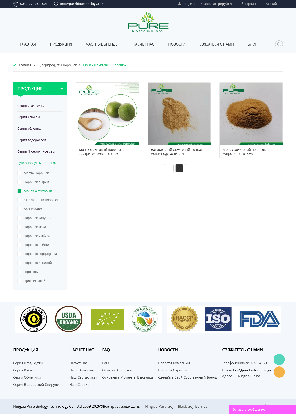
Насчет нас (143, 44)
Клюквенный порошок (41, 200)
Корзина (251, 4)
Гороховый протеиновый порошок (42, 272)
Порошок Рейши (36, 245)
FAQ (105, 363)
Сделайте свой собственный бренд (187, 377)
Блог (252, 44)
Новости (177, 44)
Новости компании (174, 363)
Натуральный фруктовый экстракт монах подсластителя (177, 152)
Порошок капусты (37, 218)
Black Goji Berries (192, 406)
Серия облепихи (30, 128)
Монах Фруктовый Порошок (104, 65)
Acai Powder (33, 209)
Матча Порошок (36, 173)
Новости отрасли (172, 370)
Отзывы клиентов (117, 370)
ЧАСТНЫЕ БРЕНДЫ (102, 44)
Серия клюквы (28, 117)
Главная (28, 44)
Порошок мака (35, 227)
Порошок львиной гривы (38, 264)
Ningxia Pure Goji (159, 406)
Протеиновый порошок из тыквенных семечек (39, 281)
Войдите (189, 4)
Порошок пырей (36, 182)
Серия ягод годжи (31, 105)
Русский (271, 4)
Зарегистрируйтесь (219, 4)
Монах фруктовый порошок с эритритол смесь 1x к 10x (101, 152)
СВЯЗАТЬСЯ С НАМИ (216, 44)
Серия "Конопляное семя (36, 151)
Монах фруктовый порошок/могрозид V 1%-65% (245, 152)
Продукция (61, 44)
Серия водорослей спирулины (31, 142)
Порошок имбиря (37, 236)
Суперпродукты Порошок (57, 65)
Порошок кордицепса (40, 254)
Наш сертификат (83, 377)
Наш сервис (79, 384)
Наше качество (81, 370)
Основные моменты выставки (127, 377)
